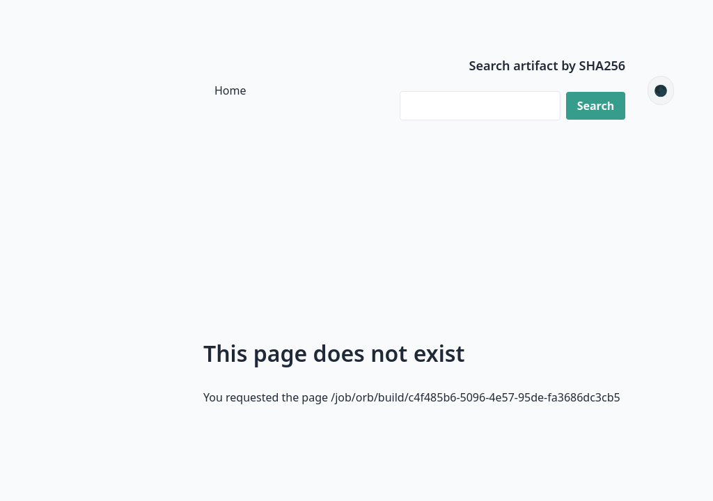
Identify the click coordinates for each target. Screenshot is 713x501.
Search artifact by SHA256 (547, 65)
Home (230, 90)
